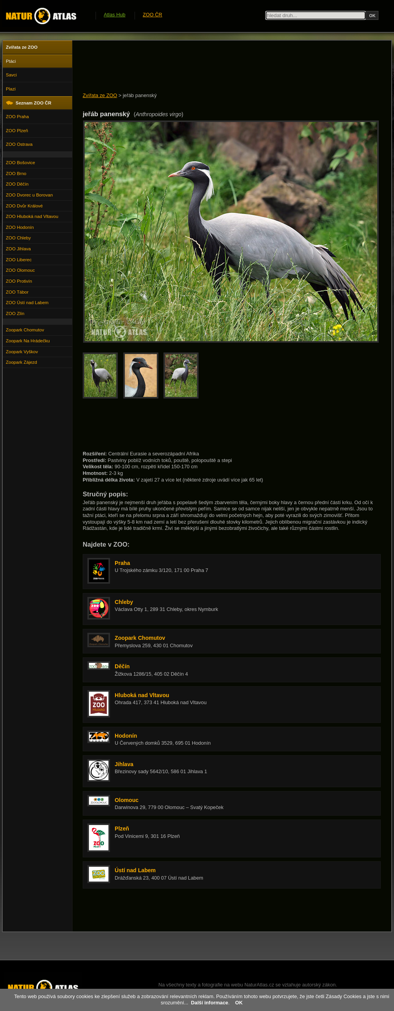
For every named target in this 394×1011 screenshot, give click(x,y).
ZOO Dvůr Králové (24, 206)
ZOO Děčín (17, 184)
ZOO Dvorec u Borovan (29, 195)
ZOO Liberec (19, 259)
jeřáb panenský (140, 95)
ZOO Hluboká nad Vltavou (32, 216)
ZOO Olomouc (20, 270)
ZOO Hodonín (20, 227)
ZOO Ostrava (19, 144)
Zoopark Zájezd (21, 362)
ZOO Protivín (19, 281)
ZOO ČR (152, 15)
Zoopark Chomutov (25, 330)
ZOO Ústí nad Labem (27, 302)
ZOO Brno (16, 173)
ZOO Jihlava (18, 248)
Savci (11, 75)
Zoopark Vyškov (22, 351)
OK (239, 1003)
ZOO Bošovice (20, 162)
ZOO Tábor (17, 292)
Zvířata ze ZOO (100, 95)
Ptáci (11, 61)
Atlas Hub (114, 15)
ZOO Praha (17, 116)
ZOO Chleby (18, 237)
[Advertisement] (225, 67)
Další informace (209, 1003)
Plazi (11, 89)
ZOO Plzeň (17, 130)
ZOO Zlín (15, 313)
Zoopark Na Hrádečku (28, 340)
